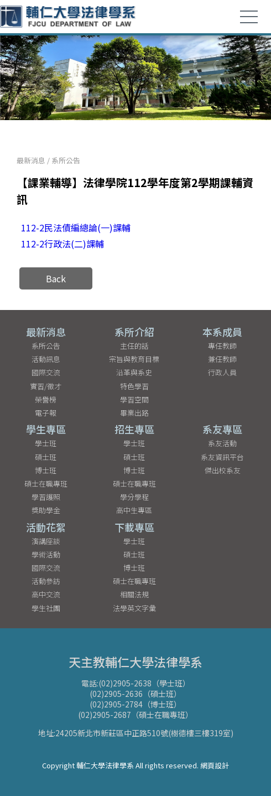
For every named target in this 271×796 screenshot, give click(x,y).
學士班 (45, 443)
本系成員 (222, 331)
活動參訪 (46, 581)
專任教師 (222, 345)
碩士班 (45, 457)
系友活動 (222, 443)
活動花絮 (46, 527)
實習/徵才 (45, 386)
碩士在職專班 (45, 483)
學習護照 (46, 497)
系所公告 (65, 160)
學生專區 (46, 429)
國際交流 (46, 372)
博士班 (45, 470)
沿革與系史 (134, 372)
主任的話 (134, 345)
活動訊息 (46, 359)
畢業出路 (134, 412)
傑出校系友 (223, 470)
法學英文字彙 (134, 608)
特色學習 (134, 386)
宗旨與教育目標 (134, 359)
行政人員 (222, 372)
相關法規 (134, 594)
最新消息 (31, 160)
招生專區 (134, 429)
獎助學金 (46, 510)
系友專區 (222, 429)
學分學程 (134, 497)
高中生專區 (134, 510)
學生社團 (46, 608)
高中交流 (46, 594)
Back (56, 278)
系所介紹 (134, 331)
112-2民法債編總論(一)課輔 (76, 227)
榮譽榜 (45, 399)
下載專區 (134, 527)
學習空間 (134, 399)
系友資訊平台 (222, 457)
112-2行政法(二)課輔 (62, 243)
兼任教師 (222, 359)
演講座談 (46, 541)
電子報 (45, 412)
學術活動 (46, 554)
